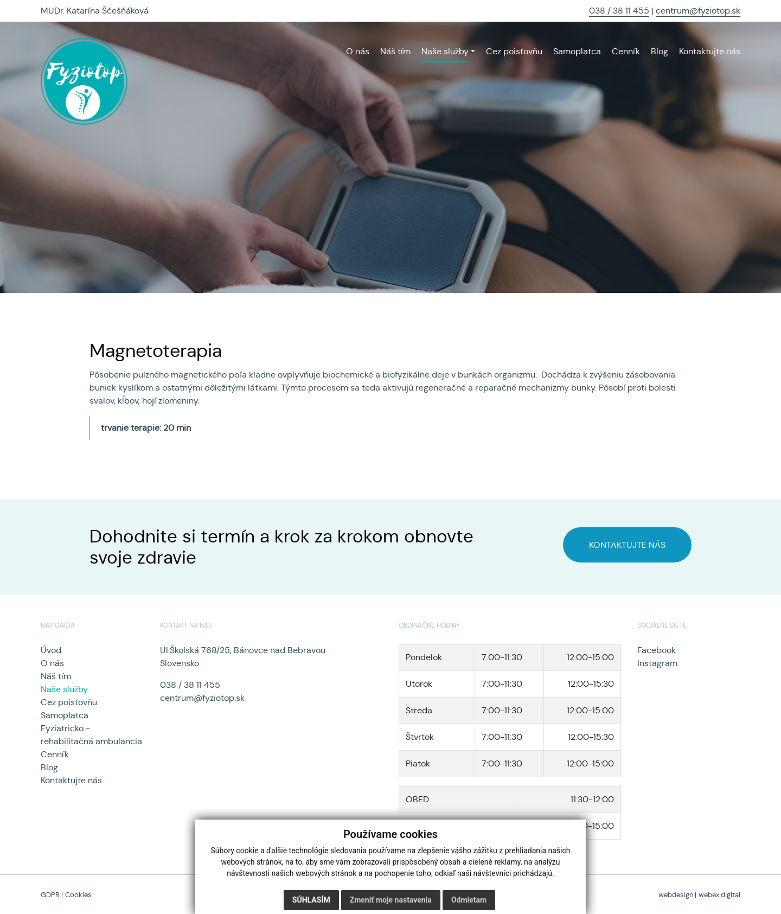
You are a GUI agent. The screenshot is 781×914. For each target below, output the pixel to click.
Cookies (78, 894)
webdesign (675, 894)
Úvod (51, 650)
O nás (52, 663)
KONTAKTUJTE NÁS (627, 545)
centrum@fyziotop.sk (698, 10)
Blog (49, 767)
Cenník (55, 754)
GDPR (50, 894)
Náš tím (56, 676)
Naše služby (64, 689)
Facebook (656, 650)
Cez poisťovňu (69, 702)
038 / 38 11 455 (619, 10)
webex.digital (719, 894)
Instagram (657, 663)
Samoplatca (64, 715)
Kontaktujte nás (71, 780)
